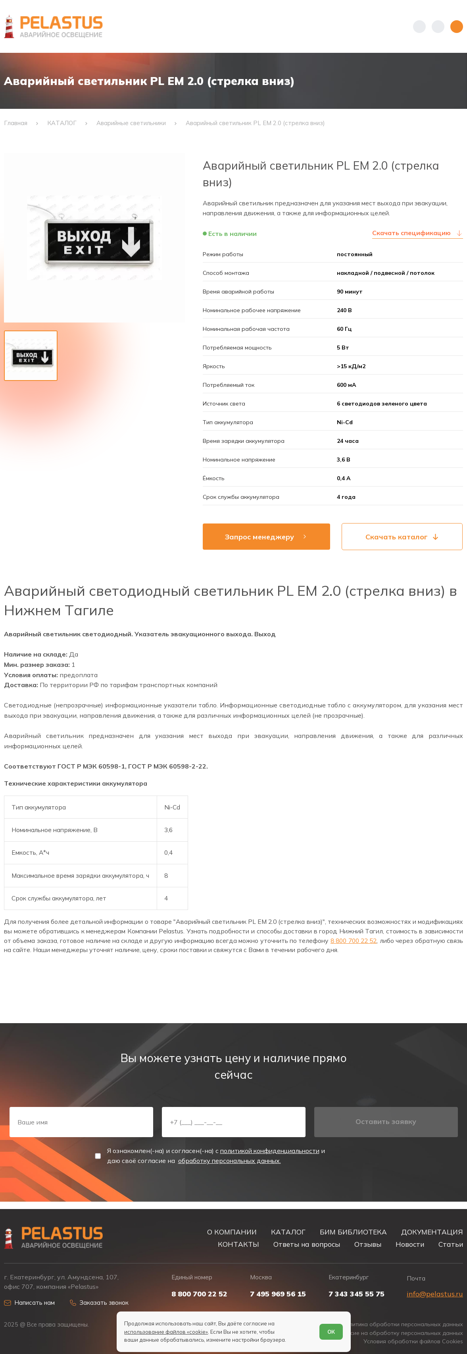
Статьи (450, 1244)
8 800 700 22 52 (354, 944)
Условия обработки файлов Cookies (412, 1341)
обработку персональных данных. (231, 1167)
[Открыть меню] (456, 26)
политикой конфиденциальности (273, 1156)
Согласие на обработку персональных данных (398, 1333)
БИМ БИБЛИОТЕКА (353, 1231)
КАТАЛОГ (288, 1231)
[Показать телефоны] (419, 26)
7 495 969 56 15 (278, 1293)
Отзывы (367, 1244)
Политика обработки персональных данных (401, 1324)
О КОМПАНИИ (232, 1231)
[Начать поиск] (438, 26)
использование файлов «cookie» (166, 1331)
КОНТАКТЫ (238, 1244)
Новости (410, 1244)
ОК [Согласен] (331, 1331)
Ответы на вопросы (306, 1244)
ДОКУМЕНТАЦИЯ (432, 1231)
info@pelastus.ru (435, 1293)
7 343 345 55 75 (356, 1293)
